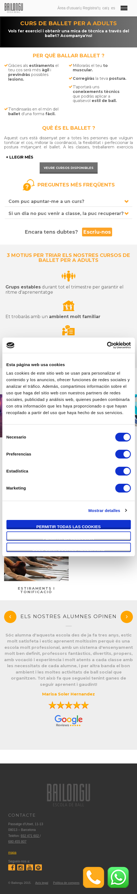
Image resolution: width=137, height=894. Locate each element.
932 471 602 (30, 836)
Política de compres (66, 882)
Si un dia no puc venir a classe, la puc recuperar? (66, 213)
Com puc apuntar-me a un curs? (46, 201)
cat (104, 8)
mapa (12, 853)
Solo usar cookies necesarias (68, 549)
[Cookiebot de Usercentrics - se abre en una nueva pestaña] (107, 345)
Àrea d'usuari (68, 8)
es (113, 8)
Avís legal (41, 882)
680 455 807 (17, 842)
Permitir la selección (68, 538)
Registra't (91, 8)
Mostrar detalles (104, 510)
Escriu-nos (97, 232)
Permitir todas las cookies (68, 526)
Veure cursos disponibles (69, 168)
